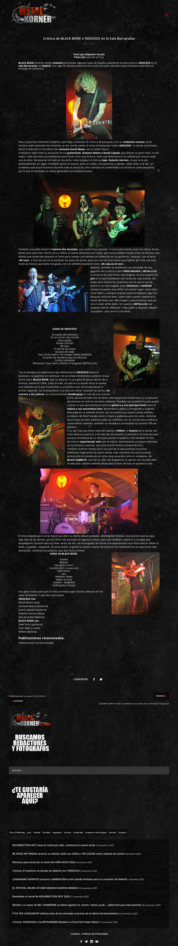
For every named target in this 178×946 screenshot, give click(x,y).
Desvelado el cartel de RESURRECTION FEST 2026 (41, 893)
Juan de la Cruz (95, 54)
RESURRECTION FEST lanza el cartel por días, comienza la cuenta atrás (53, 842)
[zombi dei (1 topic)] (78, 829)
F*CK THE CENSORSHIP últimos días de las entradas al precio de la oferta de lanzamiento (65, 910)
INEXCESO (144, 60)
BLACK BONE (26, 60)
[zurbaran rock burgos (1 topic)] (95, 829)
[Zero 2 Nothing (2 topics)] (17, 829)
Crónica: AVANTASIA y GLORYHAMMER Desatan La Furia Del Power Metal (55, 919)
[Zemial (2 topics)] (37, 829)
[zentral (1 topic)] (112, 829)
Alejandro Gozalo (95, 51)
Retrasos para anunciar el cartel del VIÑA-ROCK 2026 (43, 859)
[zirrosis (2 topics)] (67, 829)
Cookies (75, 930)
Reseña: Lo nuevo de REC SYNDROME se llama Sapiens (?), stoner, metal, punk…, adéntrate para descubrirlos (76, 901)
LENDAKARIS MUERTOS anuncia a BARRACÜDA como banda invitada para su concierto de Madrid (69, 876)
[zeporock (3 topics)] (57, 829)
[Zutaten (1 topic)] (122, 829)
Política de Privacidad (95, 930)
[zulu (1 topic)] (29, 829)
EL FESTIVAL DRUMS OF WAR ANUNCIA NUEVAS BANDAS (45, 884)
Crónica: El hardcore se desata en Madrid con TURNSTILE (46, 867)
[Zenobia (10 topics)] (46, 829)
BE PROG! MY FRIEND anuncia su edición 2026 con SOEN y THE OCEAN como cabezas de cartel (68, 850)
